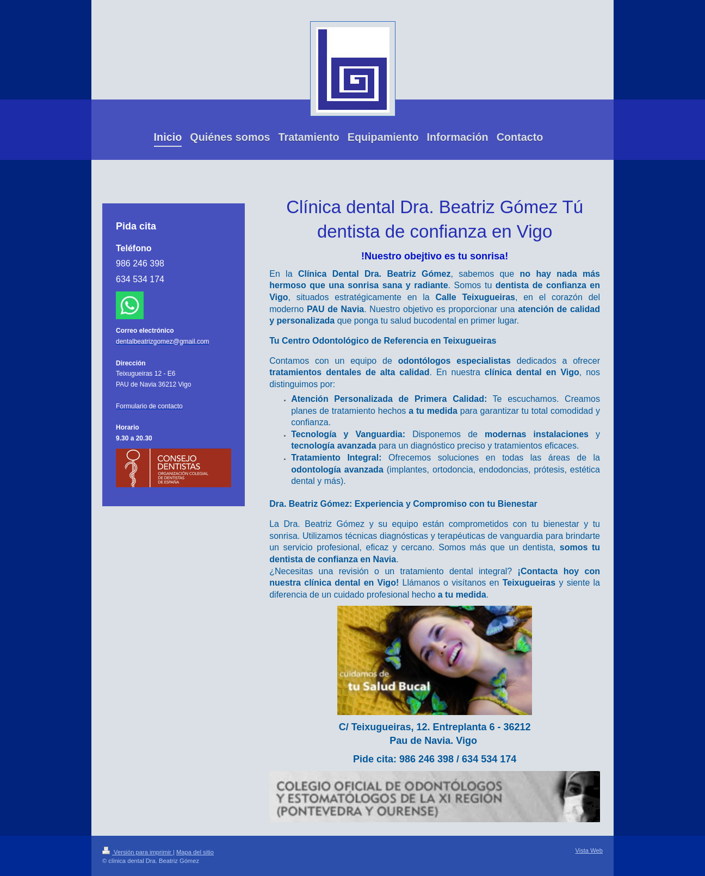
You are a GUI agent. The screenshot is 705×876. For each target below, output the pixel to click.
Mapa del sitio (195, 852)
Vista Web (589, 850)
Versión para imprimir (137, 852)
